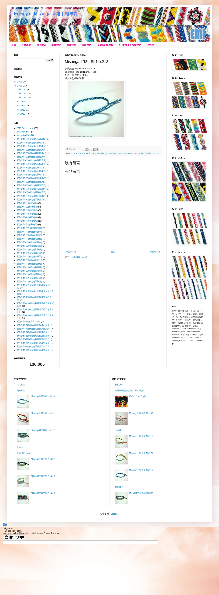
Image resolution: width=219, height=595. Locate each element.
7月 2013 (21, 110)
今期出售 (26, 45)
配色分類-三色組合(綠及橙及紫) (31, 160)
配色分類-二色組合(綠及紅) (29, 253)
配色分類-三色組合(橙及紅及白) (31, 142)
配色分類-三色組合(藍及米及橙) (31, 171)
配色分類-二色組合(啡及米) (29, 231)
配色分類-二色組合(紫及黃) (29, 249)
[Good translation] (8, 537)
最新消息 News (24, 453)
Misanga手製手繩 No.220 (141, 453)
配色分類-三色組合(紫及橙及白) (31, 153)
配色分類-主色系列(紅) (27, 210)
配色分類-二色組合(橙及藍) (29, 235)
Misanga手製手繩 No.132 (43, 413)
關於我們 (56, 45)
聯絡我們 (86, 45)
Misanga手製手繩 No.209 (141, 413)
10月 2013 (21, 97)
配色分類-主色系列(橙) (27, 206)
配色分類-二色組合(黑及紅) (29, 278)
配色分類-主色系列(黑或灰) (29, 228)
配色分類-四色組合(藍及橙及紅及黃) (33, 336)
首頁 (13, 45)
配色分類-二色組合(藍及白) (29, 260)
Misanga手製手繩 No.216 (43, 396)
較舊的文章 (155, 252)
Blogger (114, 514)
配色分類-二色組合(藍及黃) (29, 267)
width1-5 (155, 153)
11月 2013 (21, 93)
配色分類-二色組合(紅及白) (29, 242)
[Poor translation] (19, 537)
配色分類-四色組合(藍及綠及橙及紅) (33, 339)
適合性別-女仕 (23, 132)
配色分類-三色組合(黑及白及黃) (31, 192)
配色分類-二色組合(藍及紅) (29, 263)
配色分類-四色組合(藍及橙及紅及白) (33, 332)
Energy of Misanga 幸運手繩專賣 (46, 13)
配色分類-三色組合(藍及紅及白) (31, 174)
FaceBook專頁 (105, 45)
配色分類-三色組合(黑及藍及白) (31, 199)
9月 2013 (21, 101)
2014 (20, 82)
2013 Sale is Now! (80, 153)
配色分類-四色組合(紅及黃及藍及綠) (33, 328)
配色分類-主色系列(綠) (27, 217)
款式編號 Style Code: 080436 (121, 153)
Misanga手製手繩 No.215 (141, 436)
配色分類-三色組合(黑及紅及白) (31, 196)
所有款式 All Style (137, 396)
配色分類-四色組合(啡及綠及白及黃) (33, 325)
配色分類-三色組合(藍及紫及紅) (31, 178)
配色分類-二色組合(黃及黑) (29, 271)
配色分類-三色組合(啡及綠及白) (31, 139)
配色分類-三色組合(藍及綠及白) (31, 182)
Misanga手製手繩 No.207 (43, 459)
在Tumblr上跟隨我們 (130, 45)
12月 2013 (21, 89)
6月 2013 (21, 114)
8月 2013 (21, 105)
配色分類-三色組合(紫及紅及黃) (31, 157)
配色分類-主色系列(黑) (27, 224)
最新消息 (71, 45)
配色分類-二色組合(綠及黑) (29, 256)
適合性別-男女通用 (143, 153)
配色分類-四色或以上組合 (28, 321)
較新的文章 (71, 252)
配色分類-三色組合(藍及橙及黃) (31, 164)
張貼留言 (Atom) (79, 257)
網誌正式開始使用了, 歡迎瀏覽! (129, 390)
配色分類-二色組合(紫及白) (29, 246)
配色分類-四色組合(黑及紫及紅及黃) (33, 343)
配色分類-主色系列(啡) (27, 203)
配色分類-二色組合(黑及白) (29, 274)
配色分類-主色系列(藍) (98, 153)
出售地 (150, 45)
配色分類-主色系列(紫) (27, 214)
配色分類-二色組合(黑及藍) (29, 281)
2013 (20, 86)
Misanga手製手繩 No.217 (43, 430)
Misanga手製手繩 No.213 (43, 493)
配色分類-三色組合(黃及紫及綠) (31, 189)
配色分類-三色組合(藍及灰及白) (31, 167)
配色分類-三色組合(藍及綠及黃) (31, 185)
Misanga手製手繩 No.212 (43, 476)
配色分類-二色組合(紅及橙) (29, 238)
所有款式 (41, 45)
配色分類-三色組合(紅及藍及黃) (31, 150)
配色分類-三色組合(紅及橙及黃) (31, 146)
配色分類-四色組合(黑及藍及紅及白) (33, 346)
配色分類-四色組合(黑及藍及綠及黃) (33, 350)
